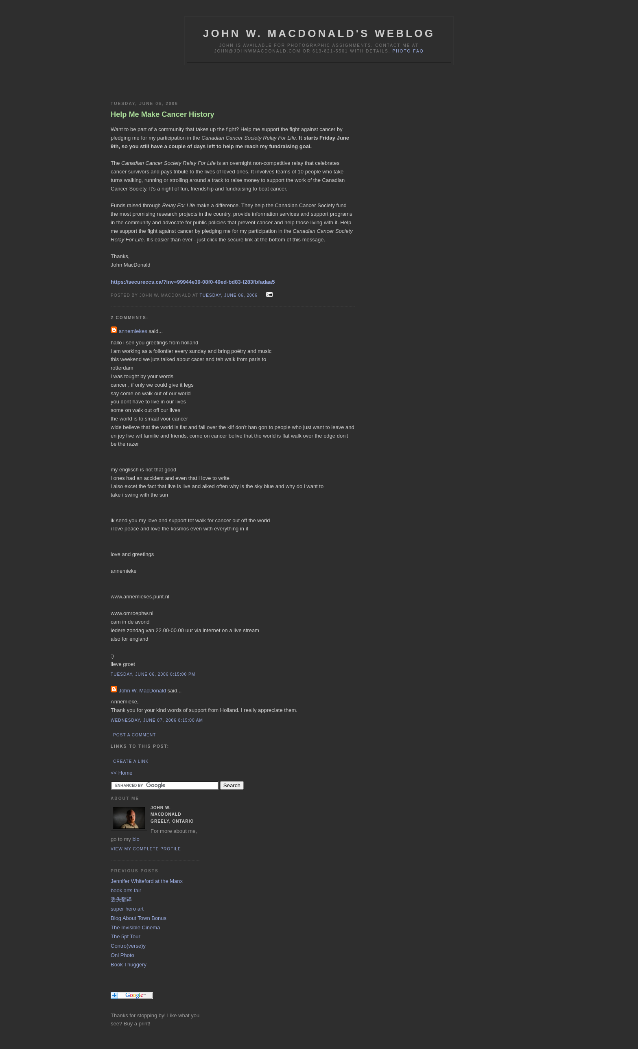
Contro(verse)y (128, 946)
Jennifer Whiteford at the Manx (147, 881)
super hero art (127, 909)
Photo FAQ (408, 51)
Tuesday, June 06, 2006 (229, 295)
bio (135, 839)
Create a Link (131, 761)
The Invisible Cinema (135, 927)
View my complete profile (146, 849)
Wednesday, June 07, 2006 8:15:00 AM (157, 720)
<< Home (121, 773)
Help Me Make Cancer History (162, 114)
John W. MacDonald (142, 691)
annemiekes (133, 331)
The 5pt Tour (125, 936)
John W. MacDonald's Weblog (319, 33)
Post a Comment (134, 735)
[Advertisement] (206, 81)
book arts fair (126, 890)
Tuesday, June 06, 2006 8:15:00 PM (153, 674)
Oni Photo (122, 955)
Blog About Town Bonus (138, 918)
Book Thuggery (128, 964)
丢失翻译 (121, 899)
